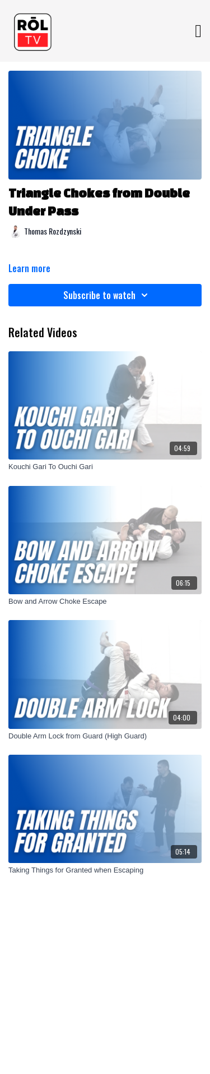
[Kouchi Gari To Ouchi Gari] (105, 466)
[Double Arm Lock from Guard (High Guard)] (105, 736)
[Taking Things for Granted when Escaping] (105, 870)
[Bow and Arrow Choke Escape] (105, 601)
